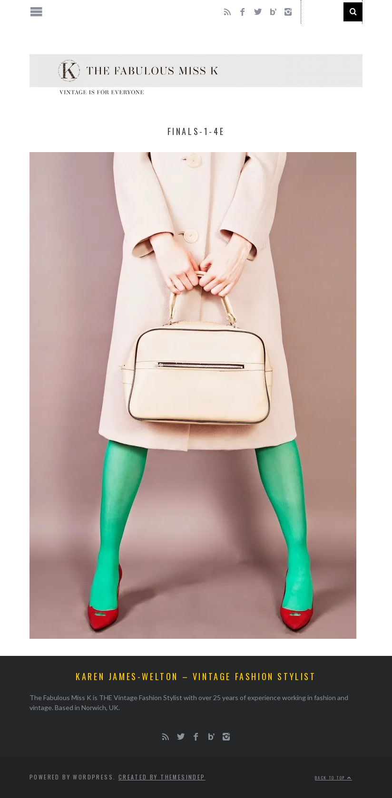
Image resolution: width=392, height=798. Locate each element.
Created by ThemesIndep (162, 777)
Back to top (333, 777)
